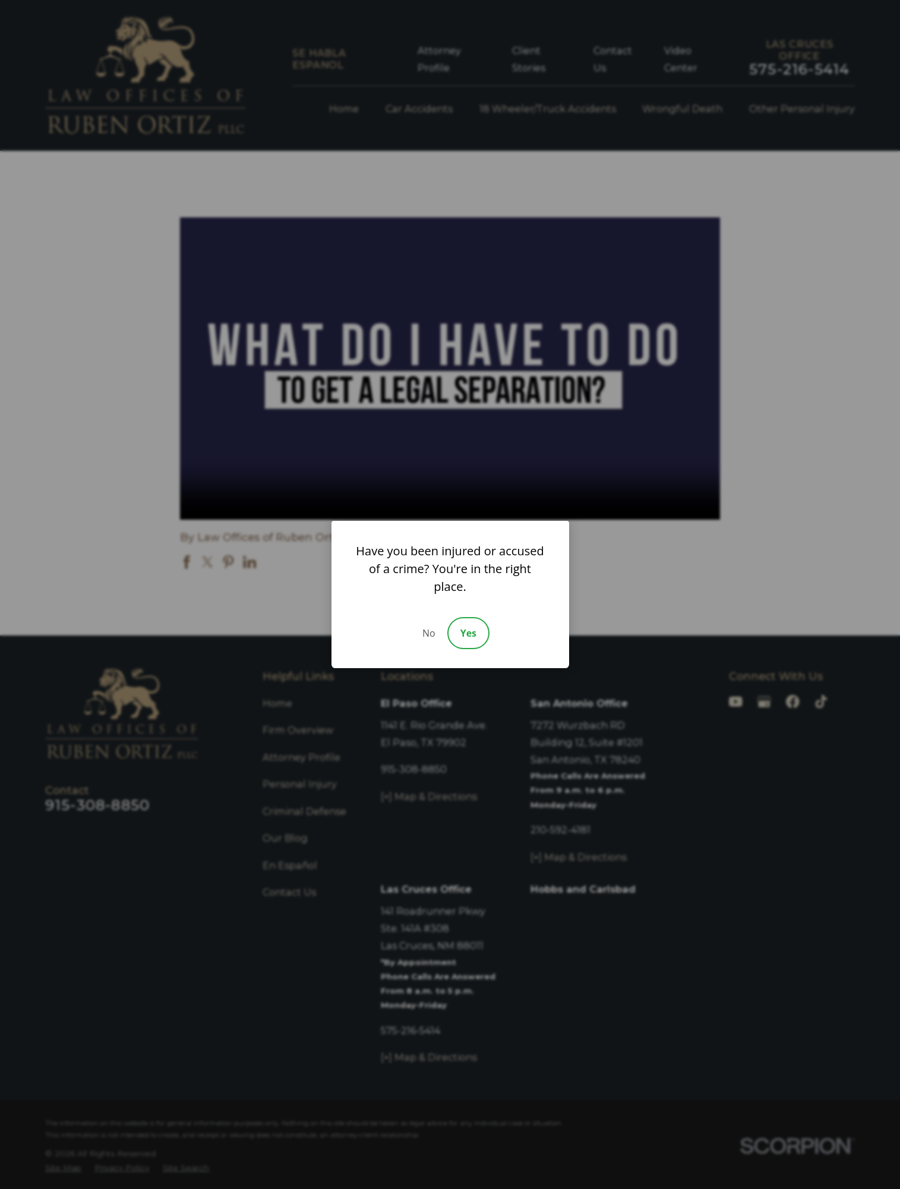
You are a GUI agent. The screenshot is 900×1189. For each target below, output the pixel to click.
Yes (468, 633)
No (428, 633)
